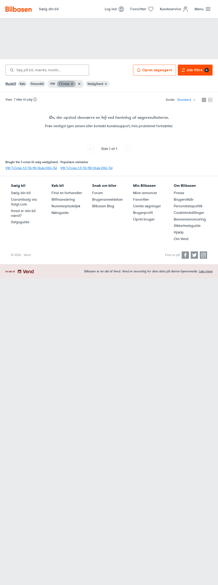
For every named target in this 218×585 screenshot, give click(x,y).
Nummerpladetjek (66, 206)
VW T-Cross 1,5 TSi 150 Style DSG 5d (86, 168)
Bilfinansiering (63, 199)
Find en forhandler (67, 192)
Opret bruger (144, 219)
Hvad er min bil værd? (23, 213)
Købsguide (60, 212)
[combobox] (47, 70)
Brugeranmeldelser (107, 199)
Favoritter (141, 199)
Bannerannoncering (190, 219)
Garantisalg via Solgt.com (24, 202)
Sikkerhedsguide (187, 225)
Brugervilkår (184, 199)
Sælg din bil (21, 192)
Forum (97, 192)
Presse (179, 192)
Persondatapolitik (188, 206)
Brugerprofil (143, 212)
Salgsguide (20, 222)
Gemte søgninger (147, 206)
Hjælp (179, 232)
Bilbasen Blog (103, 206)
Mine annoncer (145, 192)
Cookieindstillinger (189, 212)
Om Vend (181, 238)
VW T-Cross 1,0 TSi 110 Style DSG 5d (31, 168)
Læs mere (206, 271)
